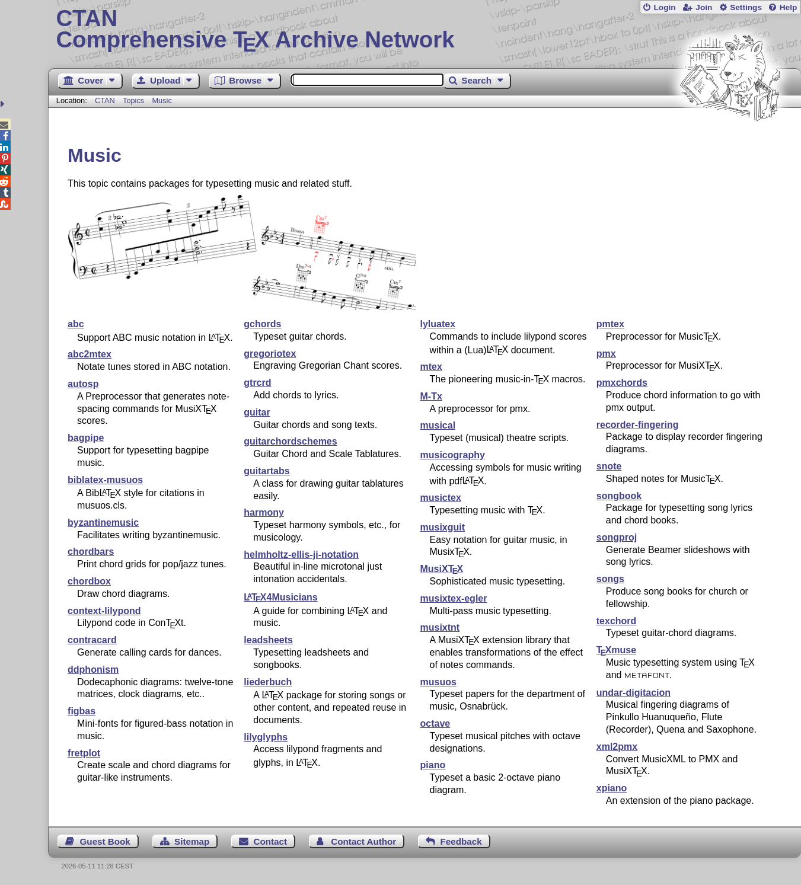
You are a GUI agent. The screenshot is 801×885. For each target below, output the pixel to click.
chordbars (91, 552)
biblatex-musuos (105, 480)
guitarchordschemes (290, 441)
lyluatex (438, 324)
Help (788, 7)
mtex (431, 367)
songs (610, 579)
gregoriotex (270, 354)
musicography (452, 455)
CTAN (105, 100)
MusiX (442, 569)
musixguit (442, 527)
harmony (264, 512)
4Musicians (280, 597)
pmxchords (621, 383)
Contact (270, 841)
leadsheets (268, 640)
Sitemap (191, 841)
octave (435, 723)
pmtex (610, 324)
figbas (81, 711)
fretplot (84, 753)
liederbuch (268, 682)
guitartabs (266, 471)
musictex (440, 498)
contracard (92, 640)
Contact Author (363, 841)
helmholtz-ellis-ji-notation (301, 554)
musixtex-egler (453, 598)
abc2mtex (89, 354)
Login (664, 7)
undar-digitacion (633, 693)
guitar (257, 412)
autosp (83, 384)
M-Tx (431, 396)
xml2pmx (616, 747)
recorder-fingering (637, 425)
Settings (746, 7)
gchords (262, 324)
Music (161, 100)
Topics (134, 100)
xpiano (611, 788)
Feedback (461, 841)
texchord (616, 621)
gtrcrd (257, 383)
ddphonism (93, 669)
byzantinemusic (103, 522)
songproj (616, 537)
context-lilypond (104, 611)
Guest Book (105, 841)
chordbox (89, 581)
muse (616, 650)
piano (433, 765)
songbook (619, 496)
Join (703, 7)
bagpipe (86, 438)
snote (609, 466)
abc (76, 324)
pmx (606, 354)
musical (438, 425)
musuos (438, 682)
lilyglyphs (266, 737)
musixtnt (440, 627)
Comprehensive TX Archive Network (424, 30)
